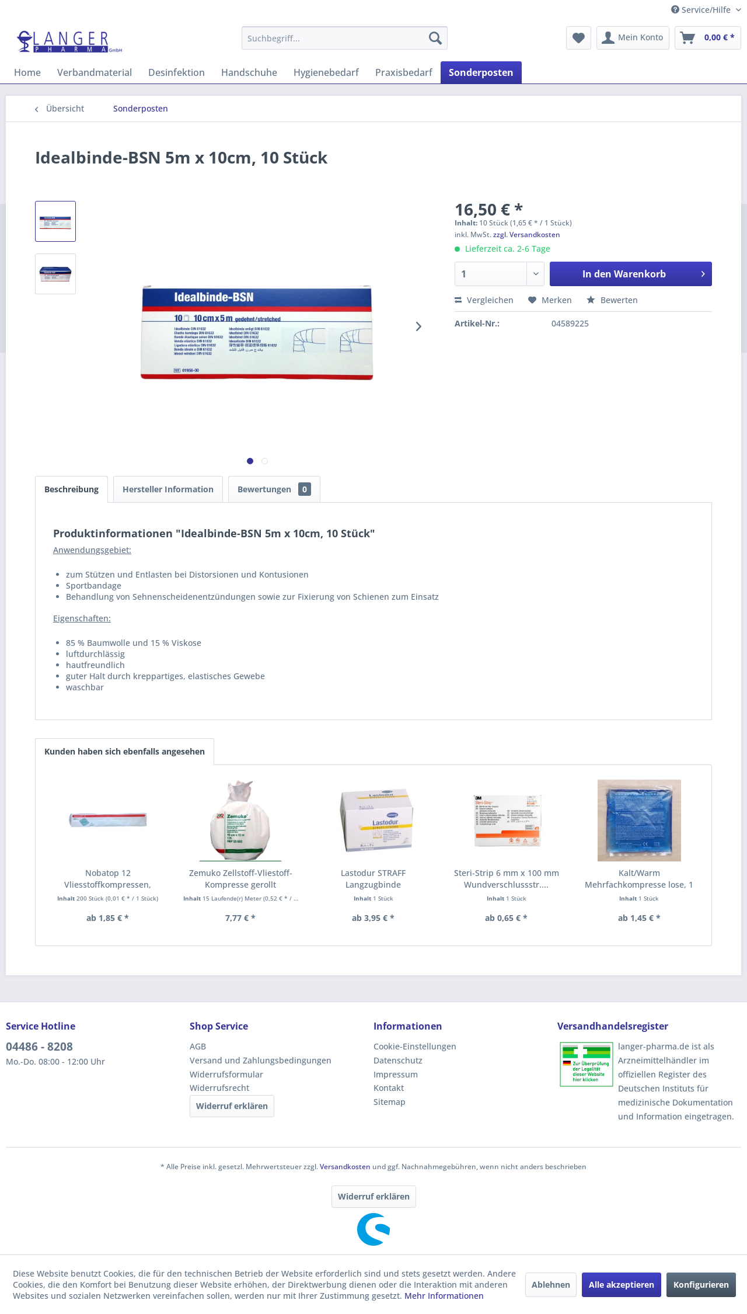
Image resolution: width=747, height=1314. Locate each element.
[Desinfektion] (176, 72)
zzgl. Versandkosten (526, 234)
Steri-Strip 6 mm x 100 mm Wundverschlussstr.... (506, 878)
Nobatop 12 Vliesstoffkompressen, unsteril (107, 879)
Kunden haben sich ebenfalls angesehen (124, 751)
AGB (198, 1046)
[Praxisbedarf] (404, 72)
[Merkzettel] (578, 38)
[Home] (27, 72)
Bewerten (612, 299)
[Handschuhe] (249, 72)
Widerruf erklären (232, 1105)
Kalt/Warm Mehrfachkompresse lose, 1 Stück (639, 879)
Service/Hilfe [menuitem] (702, 9)
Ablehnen (551, 1284)
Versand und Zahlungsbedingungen (260, 1060)
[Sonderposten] (481, 72)
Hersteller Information (168, 489)
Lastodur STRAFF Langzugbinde (373, 878)
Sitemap (390, 1101)
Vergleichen (484, 299)
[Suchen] (435, 38)
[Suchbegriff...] (345, 38)
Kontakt (389, 1087)
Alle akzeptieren (621, 1284)
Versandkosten (345, 1167)
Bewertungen (274, 489)
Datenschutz (398, 1060)
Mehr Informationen (444, 1295)
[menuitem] (345, 38)
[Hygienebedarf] (326, 72)
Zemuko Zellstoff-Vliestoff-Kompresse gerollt (240, 878)
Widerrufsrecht (219, 1087)
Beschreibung (71, 489)
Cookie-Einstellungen (415, 1046)
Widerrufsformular (226, 1074)
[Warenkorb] (708, 38)
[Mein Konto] (632, 38)
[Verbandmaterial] (94, 72)
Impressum (396, 1074)
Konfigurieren (701, 1284)
